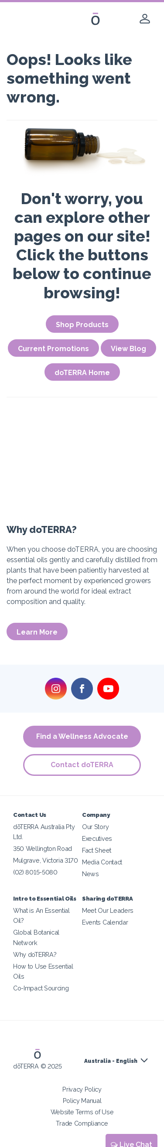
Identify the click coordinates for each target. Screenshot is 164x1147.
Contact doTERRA (82, 765)
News (90, 873)
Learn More (37, 632)
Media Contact (102, 862)
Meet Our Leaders (107, 910)
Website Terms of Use (82, 1112)
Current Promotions (53, 349)
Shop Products (82, 325)
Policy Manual (82, 1100)
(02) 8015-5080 (35, 872)
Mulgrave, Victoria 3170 (45, 860)
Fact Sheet (96, 850)
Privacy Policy (82, 1089)
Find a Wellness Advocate (82, 736)
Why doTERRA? (34, 954)
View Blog (128, 349)
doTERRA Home (82, 373)
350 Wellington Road (42, 848)
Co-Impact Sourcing (40, 988)
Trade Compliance (82, 1123)
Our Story (95, 826)
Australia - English (110, 1061)
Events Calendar (105, 922)
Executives (97, 838)
